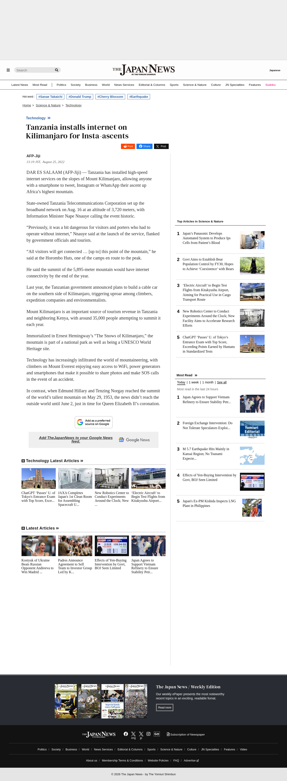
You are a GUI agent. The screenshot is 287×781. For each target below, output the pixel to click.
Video (243, 749)
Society (76, 84)
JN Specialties (234, 84)
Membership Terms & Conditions (122, 760)
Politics (61, 84)
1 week (194, 382)
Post (130, 146)
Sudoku (270, 84)
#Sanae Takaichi (50, 96)
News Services (124, 84)
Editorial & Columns (152, 84)
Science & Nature (194, 84)
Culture (216, 84)
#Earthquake (138, 96)
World (106, 84)
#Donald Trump (80, 96)
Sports (174, 84)
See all (222, 382)
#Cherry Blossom (110, 96)
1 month (208, 382)
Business (91, 84)
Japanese (274, 70)
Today (181, 382)
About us (91, 760)
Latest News (20, 84)
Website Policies (158, 760)
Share (146, 146)
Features (255, 84)
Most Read (40, 84)
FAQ (176, 760)
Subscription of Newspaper (186, 734)
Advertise (191, 760)
